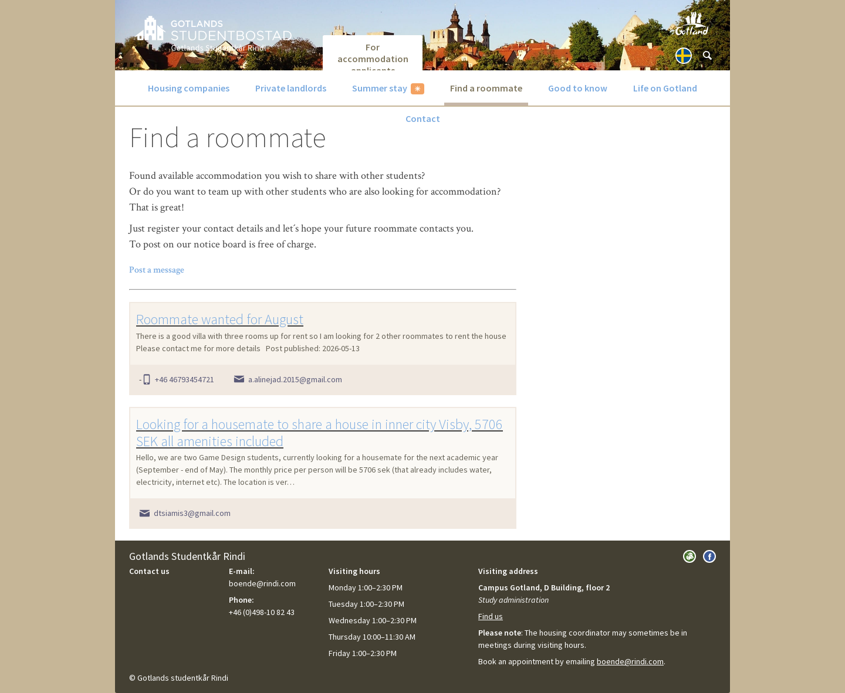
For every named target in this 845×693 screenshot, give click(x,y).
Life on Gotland (665, 88)
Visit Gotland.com (691, 23)
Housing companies (188, 88)
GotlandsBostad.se (213, 33)
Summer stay (379, 88)
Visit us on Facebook (709, 556)
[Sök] (707, 55)
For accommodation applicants (372, 55)
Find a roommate (486, 88)
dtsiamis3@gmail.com (192, 513)
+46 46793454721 (184, 379)
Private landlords (290, 88)
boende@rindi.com (630, 661)
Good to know (577, 88)
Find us (490, 616)
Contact (422, 118)
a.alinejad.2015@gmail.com (295, 379)
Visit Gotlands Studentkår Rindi (689, 556)
